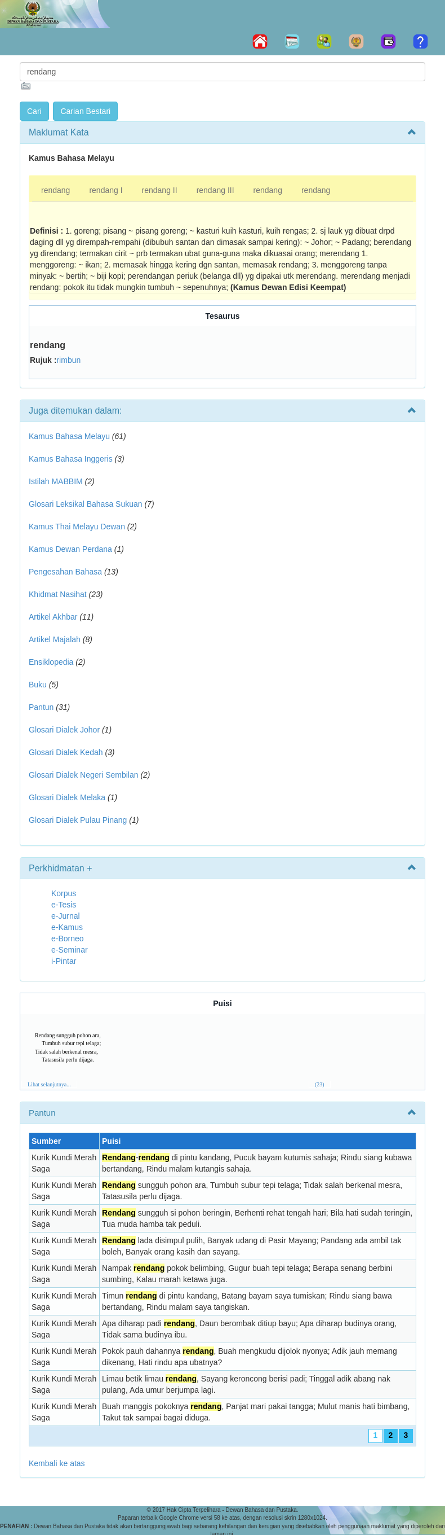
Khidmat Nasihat (58, 594)
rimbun (68, 360)
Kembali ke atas (57, 1463)
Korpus (63, 893)
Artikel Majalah (55, 639)
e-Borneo (67, 938)
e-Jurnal (65, 915)
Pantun (41, 707)
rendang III (215, 190)
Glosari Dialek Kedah (66, 752)
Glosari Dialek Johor (64, 729)
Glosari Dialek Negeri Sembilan (84, 774)
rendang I (105, 190)
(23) (319, 1084)
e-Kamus (67, 927)
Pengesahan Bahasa (65, 571)
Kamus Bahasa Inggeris (71, 458)
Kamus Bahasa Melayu (70, 436)
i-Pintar (63, 961)
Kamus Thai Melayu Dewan (77, 526)
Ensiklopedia (51, 661)
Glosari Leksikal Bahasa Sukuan (86, 503)
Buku (38, 684)
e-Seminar (69, 949)
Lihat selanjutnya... (49, 1084)
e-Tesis (63, 904)
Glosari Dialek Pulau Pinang (78, 819)
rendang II (159, 190)
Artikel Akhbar (53, 616)
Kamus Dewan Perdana (70, 549)
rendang (55, 190)
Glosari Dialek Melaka (67, 797)
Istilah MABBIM (56, 481)
